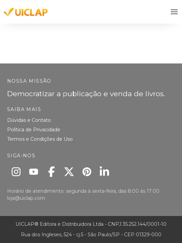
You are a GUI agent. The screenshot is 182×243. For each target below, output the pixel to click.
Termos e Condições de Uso (40, 139)
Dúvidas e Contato (29, 120)
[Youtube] (34, 172)
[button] (174, 12)
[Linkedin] (105, 172)
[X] (69, 172)
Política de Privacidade (33, 130)
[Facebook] (51, 172)
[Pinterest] (87, 172)
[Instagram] (16, 172)
